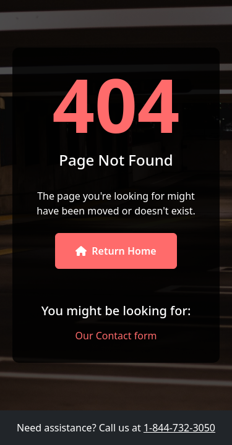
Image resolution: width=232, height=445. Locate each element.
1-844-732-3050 (179, 427)
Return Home (115, 251)
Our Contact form (116, 335)
